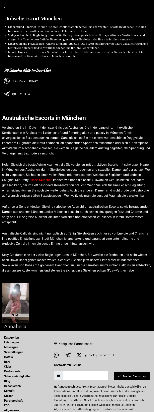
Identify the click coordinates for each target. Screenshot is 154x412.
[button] (4, 6)
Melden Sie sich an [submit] (131, 376)
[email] (84, 375)
